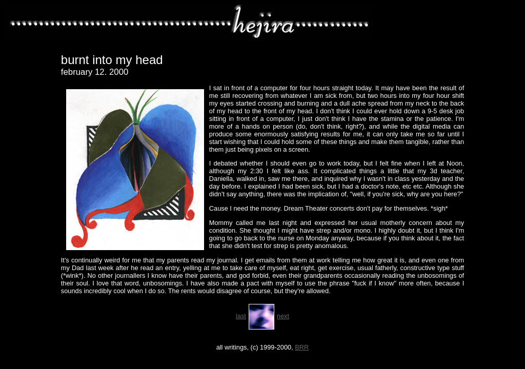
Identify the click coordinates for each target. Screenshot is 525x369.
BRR (302, 347)
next (283, 316)
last (241, 316)
